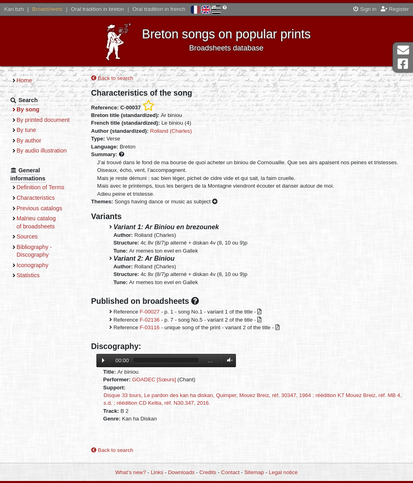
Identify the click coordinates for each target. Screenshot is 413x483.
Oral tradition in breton (97, 9)
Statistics (28, 275)
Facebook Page (403, 64)
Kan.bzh (14, 9)
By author (29, 140)
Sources (27, 236)
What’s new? (130, 472)
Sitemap (254, 472)
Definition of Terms (40, 187)
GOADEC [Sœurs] (154, 379)
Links (157, 472)
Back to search (112, 78)
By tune (26, 130)
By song (28, 109)
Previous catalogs (39, 208)
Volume (228, 361)
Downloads (181, 472)
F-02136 (150, 320)
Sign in (364, 9)
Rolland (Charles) (171, 131)
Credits (207, 472)
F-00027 (150, 312)
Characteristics (36, 197)
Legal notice (283, 472)
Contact (230, 472)
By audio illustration (42, 150)
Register (395, 9)
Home (24, 80)
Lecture (103, 360)
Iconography (32, 265)
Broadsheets (47, 9)
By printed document (43, 120)
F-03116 (150, 327)
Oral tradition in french (158, 9)
